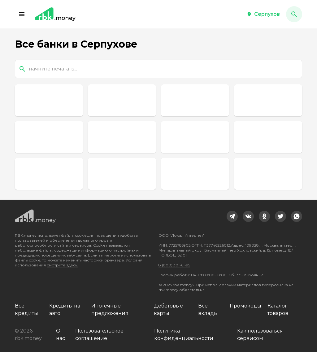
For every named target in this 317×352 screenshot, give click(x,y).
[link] (232, 216)
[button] (21, 14)
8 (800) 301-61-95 (174, 265)
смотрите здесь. (62, 265)
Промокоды (245, 306)
